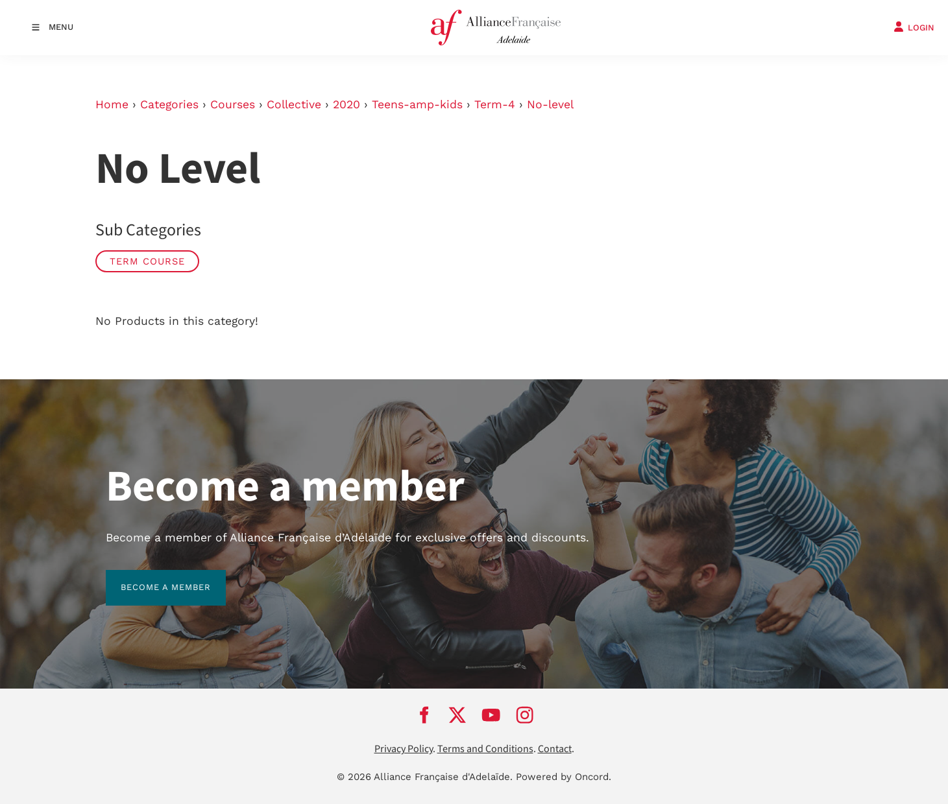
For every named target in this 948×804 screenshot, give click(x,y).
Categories (169, 104)
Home (111, 104)
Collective (294, 104)
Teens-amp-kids (417, 104)
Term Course (147, 261)
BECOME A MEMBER (151, 577)
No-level (550, 104)
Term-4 (494, 104)
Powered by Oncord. (563, 777)
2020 (346, 104)
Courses (232, 104)
